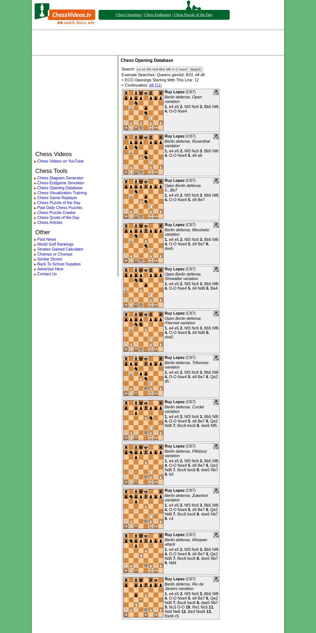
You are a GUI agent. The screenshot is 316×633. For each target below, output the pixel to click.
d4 (194, 155)
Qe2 (214, 377)
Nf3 (187, 107)
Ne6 (176, 612)
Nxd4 (200, 612)
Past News (46, 239)
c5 (177, 616)
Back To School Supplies (59, 264)
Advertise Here (50, 269)
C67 (190, 92)
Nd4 (172, 563)
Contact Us (47, 274)
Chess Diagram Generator (60, 178)
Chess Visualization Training (62, 193)
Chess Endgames (157, 15)
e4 (171, 107)
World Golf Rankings (55, 244)
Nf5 (214, 425)
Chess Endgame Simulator (60, 183)
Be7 (201, 200)
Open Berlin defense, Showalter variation (183, 276)
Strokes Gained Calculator (60, 249)
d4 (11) (155, 85)
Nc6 (195, 107)
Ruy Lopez (175, 92)
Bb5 (207, 107)
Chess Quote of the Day (58, 217)
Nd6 (201, 288)
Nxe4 (182, 111)
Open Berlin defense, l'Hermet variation (183, 320)
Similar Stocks (49, 259)
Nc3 (172, 607)
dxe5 (169, 248)
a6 (200, 155)
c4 (171, 518)
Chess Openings (128, 15)
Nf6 (215, 107)
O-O (173, 111)
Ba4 (214, 288)
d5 (167, 381)
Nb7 (214, 470)
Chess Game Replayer (57, 198)
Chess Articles (49, 222)
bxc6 (191, 425)
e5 (177, 107)
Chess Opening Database (59, 188)
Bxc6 (182, 425)
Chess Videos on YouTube (60, 161)
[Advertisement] (158, 42)
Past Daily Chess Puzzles (59, 208)
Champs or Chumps (54, 254)
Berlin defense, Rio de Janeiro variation (184, 586)
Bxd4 (169, 616)
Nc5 (204, 607)
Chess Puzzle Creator (56, 213)
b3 (171, 474)
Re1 (195, 607)
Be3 (191, 612)
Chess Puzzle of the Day (193, 15)
